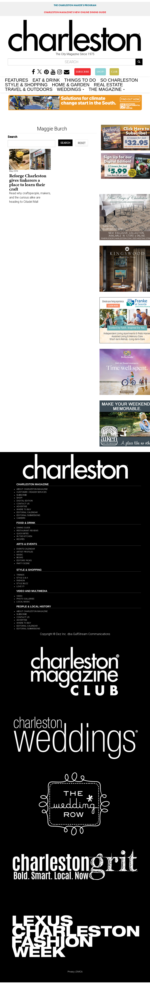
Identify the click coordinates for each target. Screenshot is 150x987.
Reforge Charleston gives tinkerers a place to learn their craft (27, 182)
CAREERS (21, 518)
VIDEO (19, 596)
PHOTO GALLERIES (25, 599)
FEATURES (16, 80)
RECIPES (20, 539)
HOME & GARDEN (70, 84)
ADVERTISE (22, 506)
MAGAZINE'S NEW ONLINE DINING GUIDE (75, 12)
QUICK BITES (22, 533)
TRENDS (20, 575)
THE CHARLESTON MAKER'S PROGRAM (75, 5)
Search (12, 137)
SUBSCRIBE (82, 71)
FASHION (21, 580)
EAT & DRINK (46, 80)
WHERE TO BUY (24, 509)
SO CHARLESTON (119, 80)
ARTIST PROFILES (25, 552)
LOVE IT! (20, 586)
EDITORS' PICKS (24, 560)
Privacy (71, 971)
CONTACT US (23, 504)
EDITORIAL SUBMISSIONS (28, 515)
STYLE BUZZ (22, 583)
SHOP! (100, 71)
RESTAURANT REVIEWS (27, 530)
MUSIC (20, 555)
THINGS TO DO (80, 80)
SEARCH (65, 142)
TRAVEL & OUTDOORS (29, 89)
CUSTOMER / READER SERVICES (31, 492)
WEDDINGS (70, 89)
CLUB (114, 71)
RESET (82, 143)
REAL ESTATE (108, 84)
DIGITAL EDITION (25, 501)
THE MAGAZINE (106, 89)
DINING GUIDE (23, 527)
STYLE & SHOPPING (26, 84)
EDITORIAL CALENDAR (27, 512)
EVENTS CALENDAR (26, 549)
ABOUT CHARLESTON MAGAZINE (32, 489)
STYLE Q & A (22, 578)
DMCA (79, 971)
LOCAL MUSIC (23, 602)
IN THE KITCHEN (24, 536)
